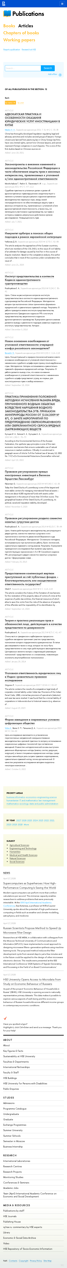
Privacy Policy (36, 1260)
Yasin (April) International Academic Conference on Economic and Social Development (30, 1195)
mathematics (13, 803)
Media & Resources (16, 1205)
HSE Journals (9, 1216)
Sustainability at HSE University (19, 1056)
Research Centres (12, 1166)
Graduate (8, 1119)
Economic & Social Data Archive (19, 1237)
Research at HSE (29, 49)
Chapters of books (21, 33)
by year (21, 102)
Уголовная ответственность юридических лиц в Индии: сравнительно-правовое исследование (33, 676)
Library (6, 1232)
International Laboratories (16, 1160)
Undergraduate (11, 1114)
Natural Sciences (17, 858)
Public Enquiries (11, 1088)
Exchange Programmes (14, 1124)
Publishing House (12, 1221)
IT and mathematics (28, 800)
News (6, 873)
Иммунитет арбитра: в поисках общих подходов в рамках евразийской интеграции (33, 235)
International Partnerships (16, 1067)
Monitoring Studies (13, 1177)
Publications (28, 13)
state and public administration (43, 803)
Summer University (13, 1130)
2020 (9, 824)
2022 (46, 820)
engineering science (47, 797)
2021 (52, 820)
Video (6, 1243)
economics (31, 797)
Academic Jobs (10, 1187)
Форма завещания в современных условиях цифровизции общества (32, 721)
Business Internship (13, 1146)
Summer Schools (11, 1135)
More (26, 824)
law (40, 800)
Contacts (13, 1260)
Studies (8, 1097)
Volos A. (8, 728)
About (7, 1039)
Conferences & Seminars (16, 1182)
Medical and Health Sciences (23, 855)
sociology (24, 803)
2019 (14, 824)
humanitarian (13, 800)
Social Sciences (17, 861)
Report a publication (11, 49)
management (48, 800)
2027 (18, 820)
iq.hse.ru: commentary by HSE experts (22, 1227)
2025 (29, 820)
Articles (25, 26)
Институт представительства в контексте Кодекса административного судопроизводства (29, 279)
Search (48, 68)
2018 (20, 824)
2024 (35, 820)
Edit (62, 1265)
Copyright (23, 1260)
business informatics (16, 797)
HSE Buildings (10, 1078)
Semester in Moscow (14, 1141)
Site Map (47, 1260)
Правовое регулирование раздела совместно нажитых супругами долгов (33, 520)
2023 (41, 820)
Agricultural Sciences (19, 845)
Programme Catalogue (14, 1108)
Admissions (8, 1103)
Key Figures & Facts (13, 1050)
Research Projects (12, 1171)
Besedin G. (9, 353)
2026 (24, 820)
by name (9, 102)
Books (9, 26)
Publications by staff (13, 1210)
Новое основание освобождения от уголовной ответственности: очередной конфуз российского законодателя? (29, 344)
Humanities (15, 851)
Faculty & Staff (11, 1072)
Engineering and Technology (23, 848)
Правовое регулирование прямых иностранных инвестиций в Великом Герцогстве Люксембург (27, 475)
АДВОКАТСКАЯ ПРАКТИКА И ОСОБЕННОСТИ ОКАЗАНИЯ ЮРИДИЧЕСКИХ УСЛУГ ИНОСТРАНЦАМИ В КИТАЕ (32, 119)
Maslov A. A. (10, 130)
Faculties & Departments (16, 1061)
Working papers (19, 40)
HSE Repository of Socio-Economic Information (27, 1248)
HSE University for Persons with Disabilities (25, 1083)
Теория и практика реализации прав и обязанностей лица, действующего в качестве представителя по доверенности (33, 624)
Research (10, 1155)
